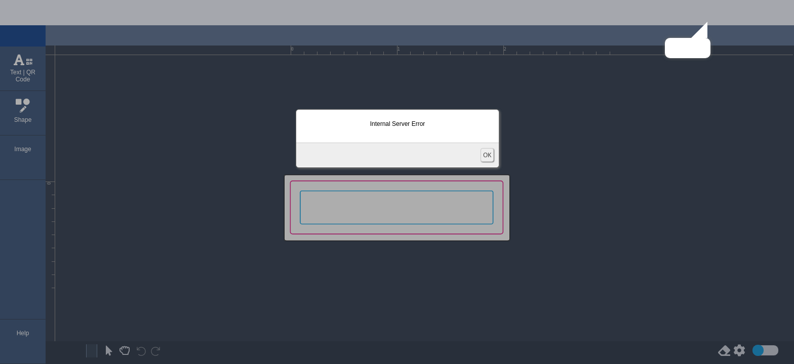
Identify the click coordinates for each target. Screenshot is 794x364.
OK (487, 155)
